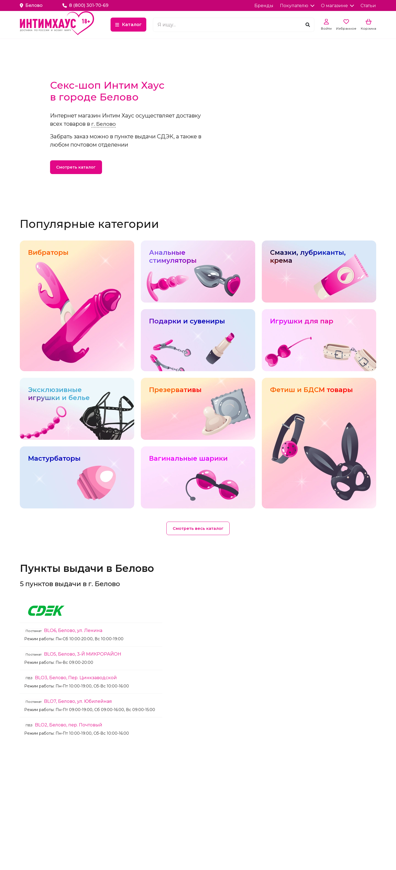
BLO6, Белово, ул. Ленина (63, 631)
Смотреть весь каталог (198, 528)
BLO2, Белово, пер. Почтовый (63, 726)
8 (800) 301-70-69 (85, 5)
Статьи (368, 5)
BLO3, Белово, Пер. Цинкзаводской (70, 678)
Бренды (263, 5)
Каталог (161, 24)
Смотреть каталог (78, 167)
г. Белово (104, 122)
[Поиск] (308, 25)
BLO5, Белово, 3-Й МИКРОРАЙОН (72, 655)
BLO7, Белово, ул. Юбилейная (68, 702)
